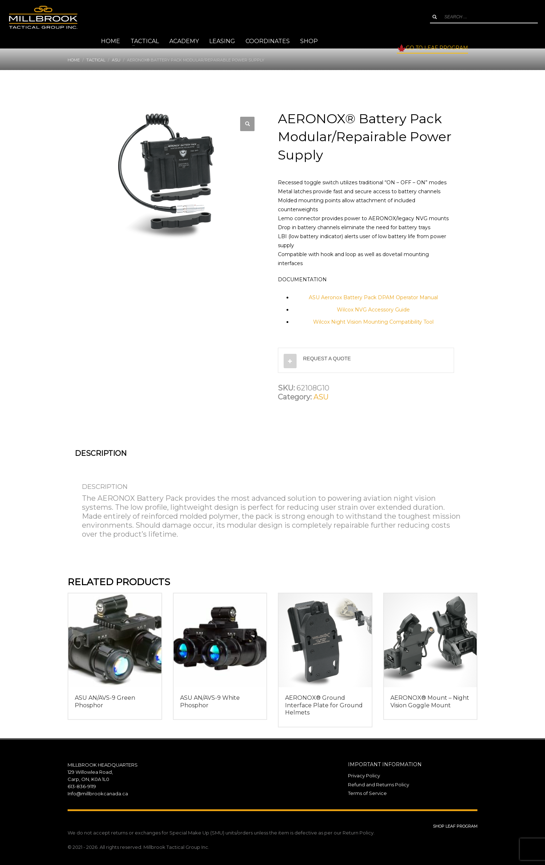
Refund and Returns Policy (378, 784)
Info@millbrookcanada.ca (98, 793)
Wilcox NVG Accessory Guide (373, 309)
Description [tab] (101, 453)
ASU (321, 397)
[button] (247, 124)
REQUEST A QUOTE (327, 358)
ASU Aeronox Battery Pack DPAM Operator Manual (373, 297)
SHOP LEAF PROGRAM (455, 826)
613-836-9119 (82, 786)
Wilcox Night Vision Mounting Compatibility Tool (373, 322)
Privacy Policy (364, 775)
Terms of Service (367, 793)
